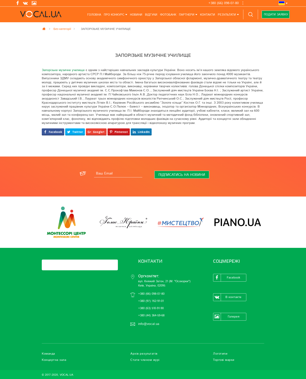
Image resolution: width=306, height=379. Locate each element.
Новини (136, 14)
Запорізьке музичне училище (63, 70)
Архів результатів (143, 353)
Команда (48, 353)
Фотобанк (168, 14)
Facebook (226, 277)
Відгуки (151, 14)
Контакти (207, 14)
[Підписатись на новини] (181, 175)
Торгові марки (223, 359)
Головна (94, 14)
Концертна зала (54, 359)
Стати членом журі (145, 359)
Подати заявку (276, 14)
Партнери (186, 14)
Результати (227, 14)
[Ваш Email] (118, 173)
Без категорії (62, 28)
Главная (44, 29)
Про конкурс (114, 14)
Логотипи (220, 353)
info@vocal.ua (148, 324)
